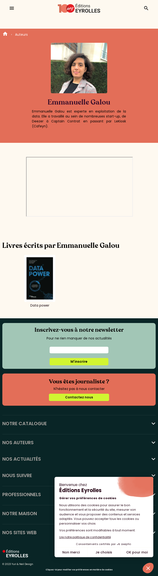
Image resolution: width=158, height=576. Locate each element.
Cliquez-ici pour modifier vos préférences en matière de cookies (79, 569)
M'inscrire (79, 361)
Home (5, 34)
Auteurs (21, 34)
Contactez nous (79, 397)
